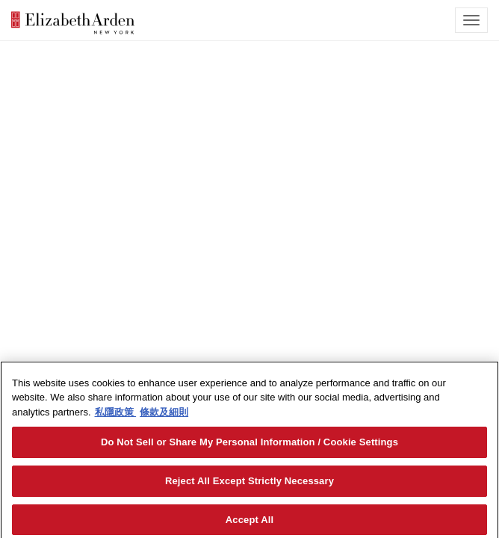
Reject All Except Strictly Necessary (249, 483)
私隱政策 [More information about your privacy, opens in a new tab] (116, 415)
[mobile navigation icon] (471, 20)
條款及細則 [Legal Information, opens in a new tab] (164, 415)
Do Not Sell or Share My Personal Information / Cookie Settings (249, 445)
